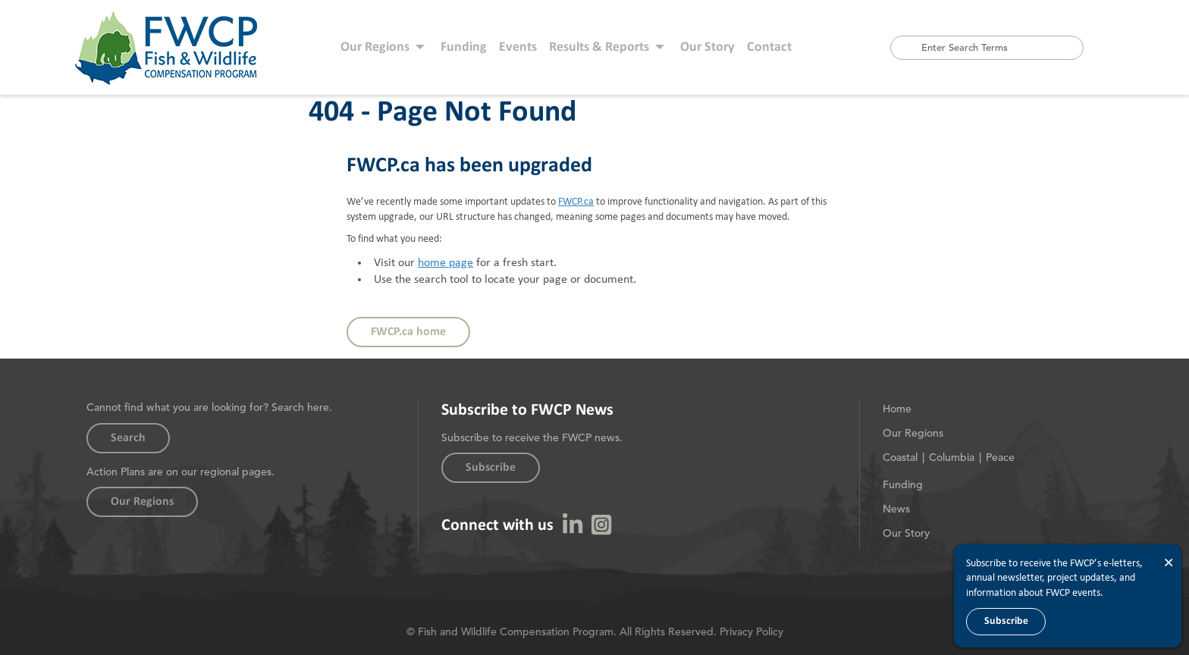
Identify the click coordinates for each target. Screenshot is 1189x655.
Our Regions (374, 47)
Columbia (951, 457)
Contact (769, 47)
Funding (464, 47)
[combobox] (987, 48)
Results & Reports (599, 47)
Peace (1000, 457)
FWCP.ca (576, 201)
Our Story (707, 47)
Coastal (900, 457)
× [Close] (1168, 562)
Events (518, 47)
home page (445, 263)
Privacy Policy (751, 631)
